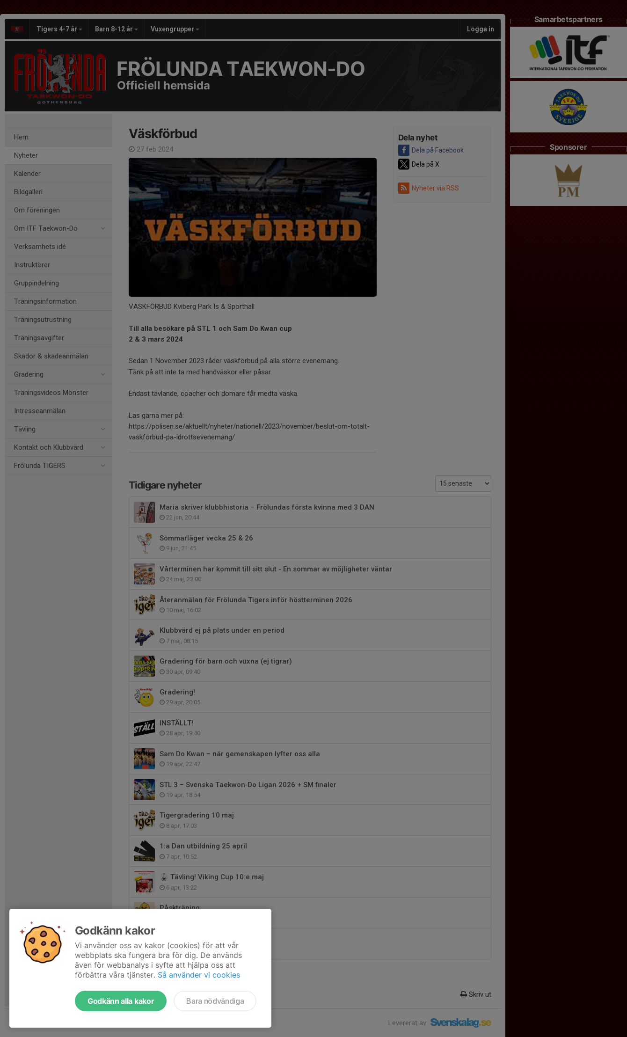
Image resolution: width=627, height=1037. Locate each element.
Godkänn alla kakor (120, 1001)
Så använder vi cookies (199, 974)
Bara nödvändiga (215, 1001)
